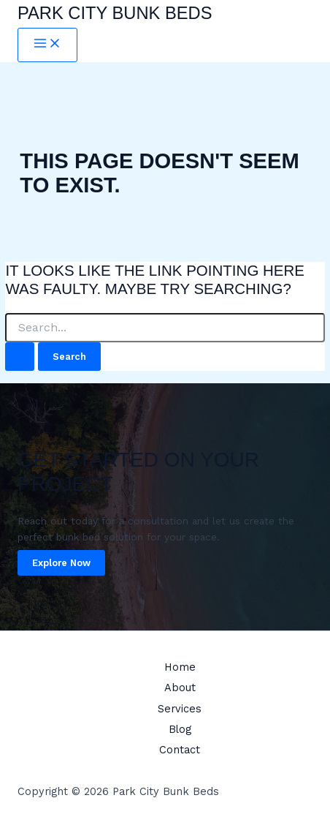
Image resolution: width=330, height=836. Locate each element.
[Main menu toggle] (47, 45)
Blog (180, 729)
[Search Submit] (19, 356)
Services (180, 708)
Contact (179, 749)
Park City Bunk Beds (115, 13)
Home (180, 667)
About (180, 687)
